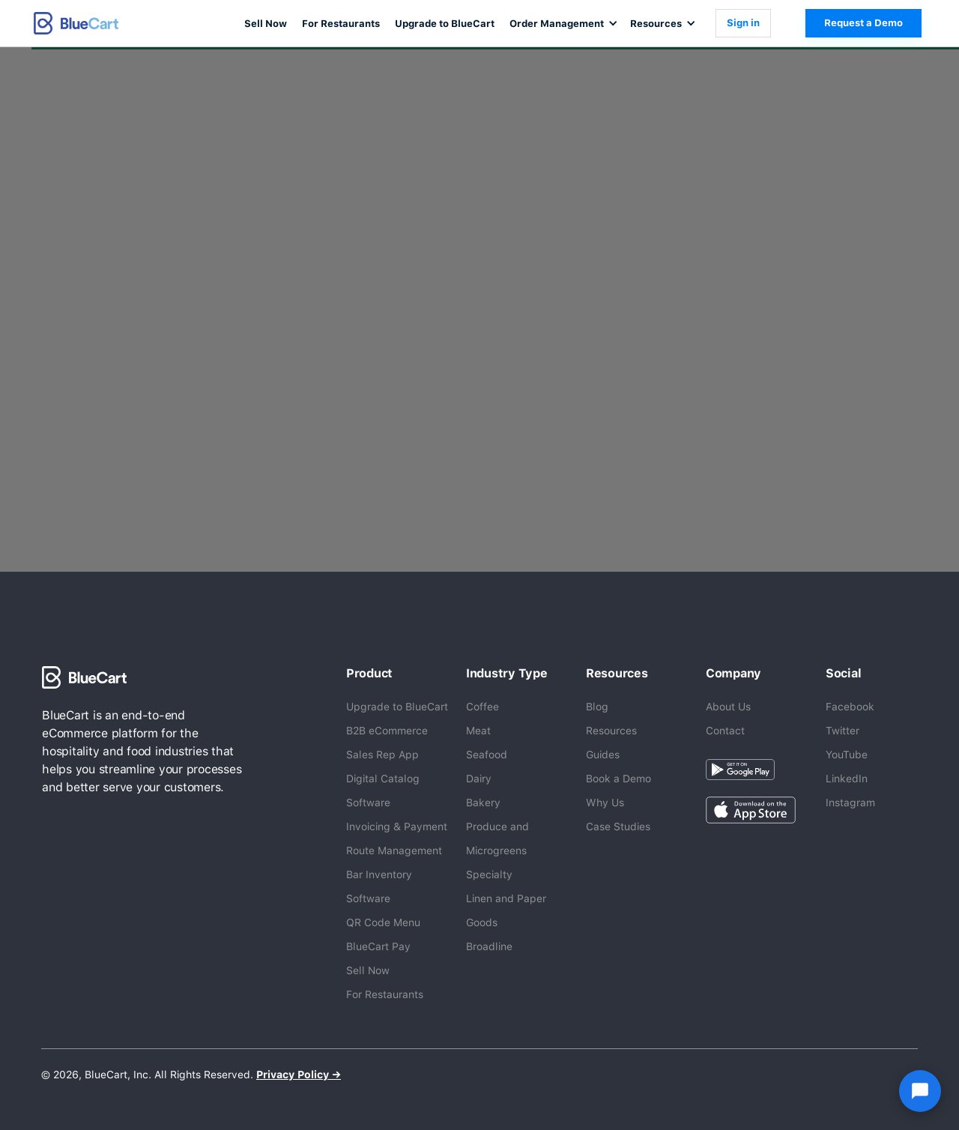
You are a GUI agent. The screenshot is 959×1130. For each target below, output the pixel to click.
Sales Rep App (382, 755)
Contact (725, 731)
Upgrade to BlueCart (444, 23)
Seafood (486, 755)
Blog (597, 707)
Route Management (394, 850)
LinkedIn (847, 779)
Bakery (483, 803)
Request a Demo (863, 22)
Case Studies (618, 827)
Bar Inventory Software (379, 886)
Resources (611, 731)
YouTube (847, 755)
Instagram (850, 803)
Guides (603, 755)
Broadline (489, 946)
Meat (478, 731)
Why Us (605, 803)
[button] (562, 23)
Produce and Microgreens (497, 838)
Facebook (850, 707)
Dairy (478, 779)
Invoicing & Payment (396, 827)
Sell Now (265, 23)
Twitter (842, 731)
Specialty (489, 874)
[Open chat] (920, 1091)
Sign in (743, 22)
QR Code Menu (383, 922)
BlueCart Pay (378, 946)
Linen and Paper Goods (506, 910)
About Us (728, 707)
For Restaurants (341, 23)
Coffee (482, 707)
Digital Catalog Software (383, 791)
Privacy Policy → (298, 1075)
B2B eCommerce (387, 731)
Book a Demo (618, 779)
